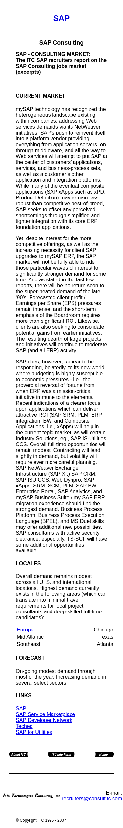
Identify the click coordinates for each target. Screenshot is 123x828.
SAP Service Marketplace (45, 714)
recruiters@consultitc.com (92, 798)
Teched (24, 726)
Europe (25, 629)
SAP (21, 708)
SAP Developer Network (44, 720)
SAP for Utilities (34, 732)
